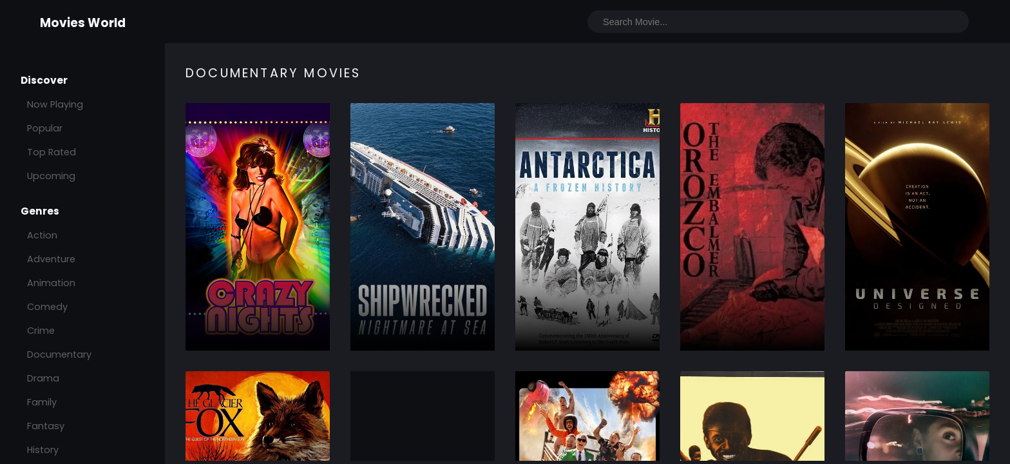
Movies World (83, 23)
